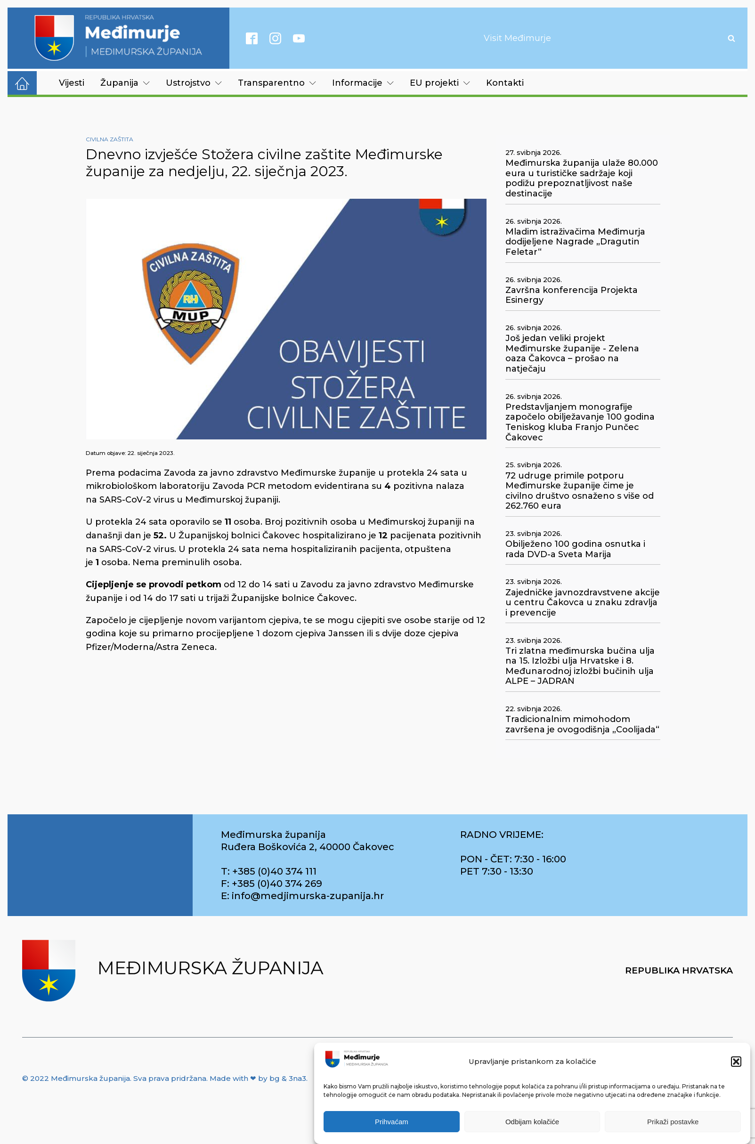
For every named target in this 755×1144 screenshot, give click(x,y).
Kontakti (505, 83)
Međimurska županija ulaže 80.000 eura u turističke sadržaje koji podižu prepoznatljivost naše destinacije (581, 178)
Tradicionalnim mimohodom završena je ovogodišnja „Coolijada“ (582, 724)
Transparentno (277, 83)
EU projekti (440, 83)
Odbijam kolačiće (532, 1122)
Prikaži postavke (672, 1122)
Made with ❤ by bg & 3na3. (259, 1078)
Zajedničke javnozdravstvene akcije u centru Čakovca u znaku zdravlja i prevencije (582, 603)
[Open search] (731, 38)
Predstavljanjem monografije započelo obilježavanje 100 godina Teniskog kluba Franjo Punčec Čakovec (580, 422)
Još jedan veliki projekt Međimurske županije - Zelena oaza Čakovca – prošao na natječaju (572, 353)
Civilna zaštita (109, 139)
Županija (125, 83)
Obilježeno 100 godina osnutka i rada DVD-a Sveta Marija (575, 549)
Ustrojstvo (194, 83)
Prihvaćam (391, 1122)
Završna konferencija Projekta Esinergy (571, 295)
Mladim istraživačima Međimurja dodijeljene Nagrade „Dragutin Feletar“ (575, 242)
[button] (736, 1061)
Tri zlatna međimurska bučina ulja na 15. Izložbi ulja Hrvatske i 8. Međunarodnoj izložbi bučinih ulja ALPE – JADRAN (580, 666)
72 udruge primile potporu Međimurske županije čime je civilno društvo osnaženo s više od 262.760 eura (579, 491)
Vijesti (71, 83)
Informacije (363, 83)
